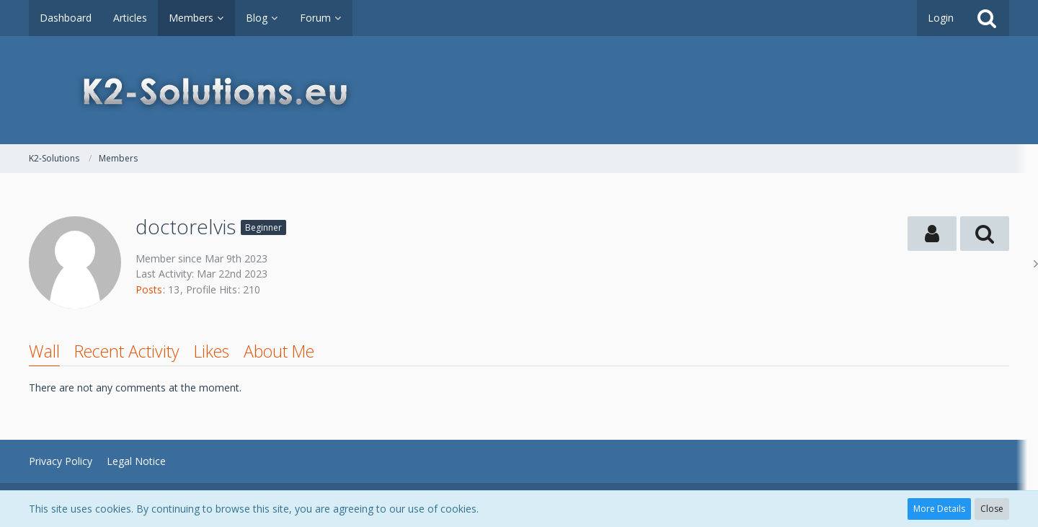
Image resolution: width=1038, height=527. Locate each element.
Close (991, 508)
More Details (939, 508)
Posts (149, 289)
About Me (279, 351)
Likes (211, 351)
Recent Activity (126, 351)
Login (941, 18)
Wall (44, 351)
